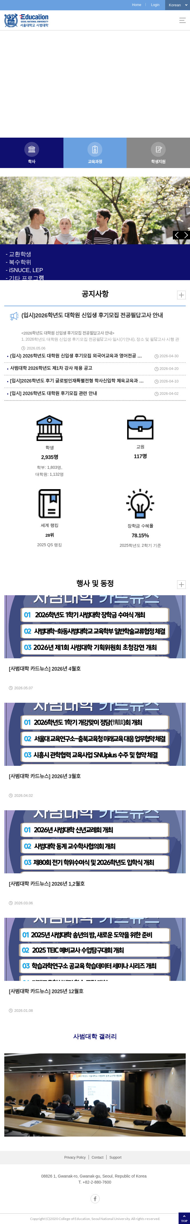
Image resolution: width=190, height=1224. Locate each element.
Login (155, 5)
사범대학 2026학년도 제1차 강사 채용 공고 (51, 368)
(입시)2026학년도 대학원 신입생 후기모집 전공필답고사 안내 (92, 315)
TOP (184, 1221)
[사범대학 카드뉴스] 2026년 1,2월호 (47, 884)
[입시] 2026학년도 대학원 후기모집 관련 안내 (53, 393)
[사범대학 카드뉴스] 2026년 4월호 (45, 669)
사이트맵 (182, 20)
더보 (181, 584)
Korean (175, 5)
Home (136, 5)
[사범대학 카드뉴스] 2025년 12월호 (46, 991)
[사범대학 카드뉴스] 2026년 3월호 (45, 776)
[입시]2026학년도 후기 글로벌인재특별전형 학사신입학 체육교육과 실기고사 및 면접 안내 (95, 380)
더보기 (181, 295)
